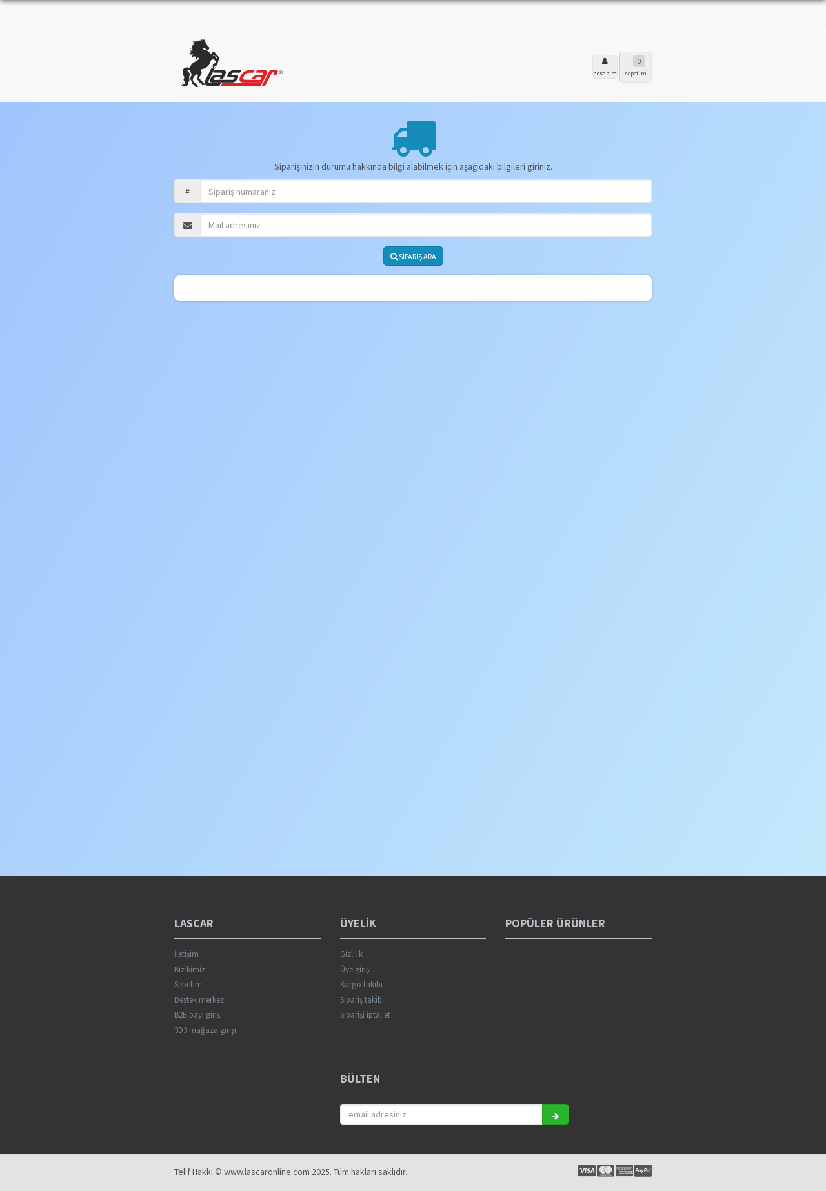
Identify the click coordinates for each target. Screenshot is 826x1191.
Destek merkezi (200, 999)
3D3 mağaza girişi (205, 1030)
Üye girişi (355, 969)
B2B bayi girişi (198, 1014)
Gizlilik (351, 954)
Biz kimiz (189, 969)
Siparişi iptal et (365, 1014)
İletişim (186, 954)
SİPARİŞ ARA (413, 256)
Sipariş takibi (362, 999)
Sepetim (188, 984)
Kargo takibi (361, 984)
